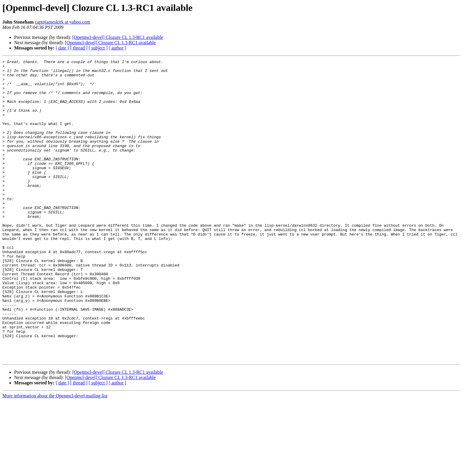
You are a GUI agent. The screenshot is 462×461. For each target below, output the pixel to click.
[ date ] (62, 47)
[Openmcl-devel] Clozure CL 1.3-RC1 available (117, 37)
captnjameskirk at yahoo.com (62, 21)
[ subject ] (98, 47)
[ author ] (117, 47)
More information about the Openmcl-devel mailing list (54, 455)
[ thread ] (79, 47)
